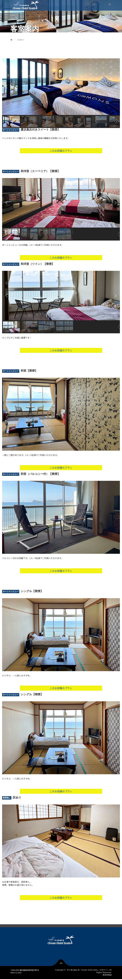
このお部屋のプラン (61, 150)
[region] (61, 93)
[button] (6, 86)
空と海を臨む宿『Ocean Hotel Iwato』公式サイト (88, 970)
